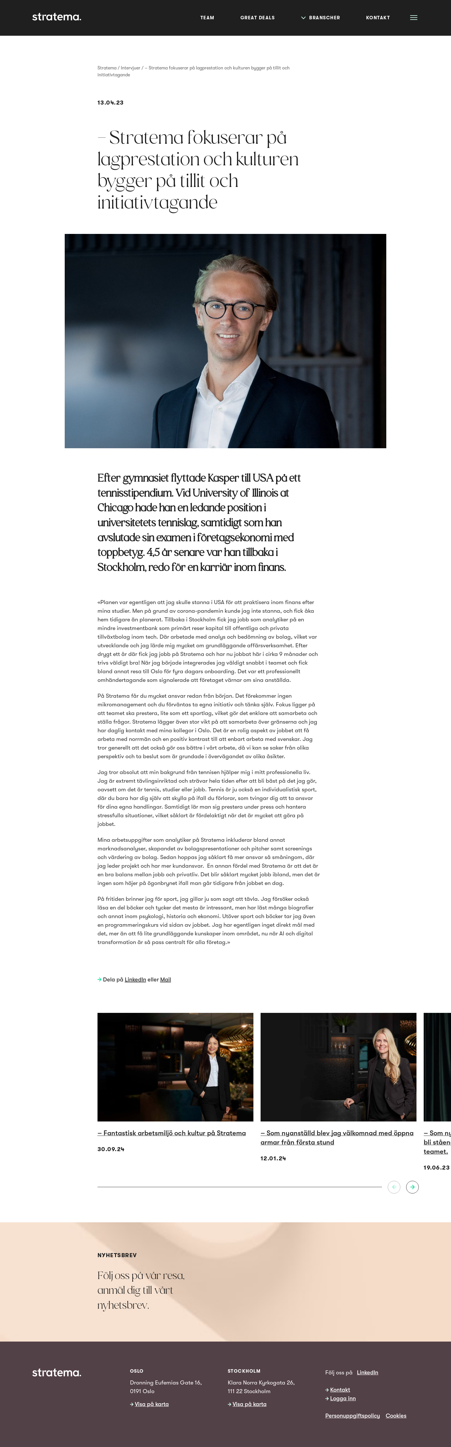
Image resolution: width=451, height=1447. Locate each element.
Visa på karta (152, 1404)
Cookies (396, 1415)
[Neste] (412, 1187)
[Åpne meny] (414, 17)
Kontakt (340, 1390)
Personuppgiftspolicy (352, 1415)
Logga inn (343, 1398)
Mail (165, 979)
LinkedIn (135, 979)
